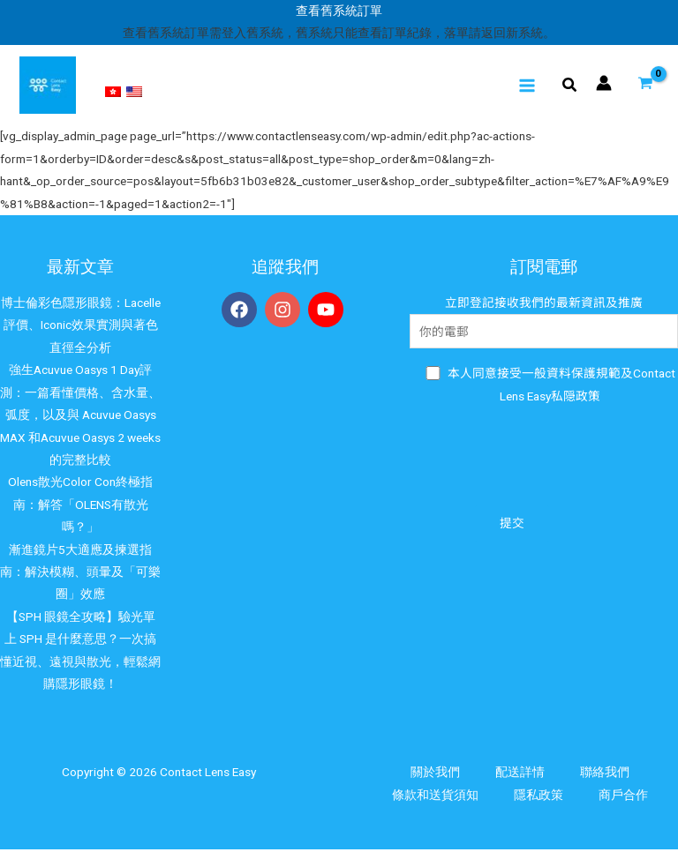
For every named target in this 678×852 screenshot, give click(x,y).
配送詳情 (520, 774)
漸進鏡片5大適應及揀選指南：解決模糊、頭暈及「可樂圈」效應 (80, 573)
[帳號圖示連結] (604, 84)
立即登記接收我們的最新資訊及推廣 (544, 324)
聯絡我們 (604, 774)
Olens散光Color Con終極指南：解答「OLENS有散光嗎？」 (80, 506)
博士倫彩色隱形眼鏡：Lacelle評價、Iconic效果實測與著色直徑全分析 (81, 327)
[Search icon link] (570, 87)
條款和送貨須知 (435, 797)
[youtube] (328, 312)
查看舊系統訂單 (339, 11)
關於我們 (435, 774)
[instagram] (285, 312)
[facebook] (242, 312)
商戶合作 (623, 797)
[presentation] (544, 458)
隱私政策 (538, 797)
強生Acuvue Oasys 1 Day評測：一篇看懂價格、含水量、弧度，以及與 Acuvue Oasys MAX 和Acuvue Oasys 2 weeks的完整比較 (80, 417)
